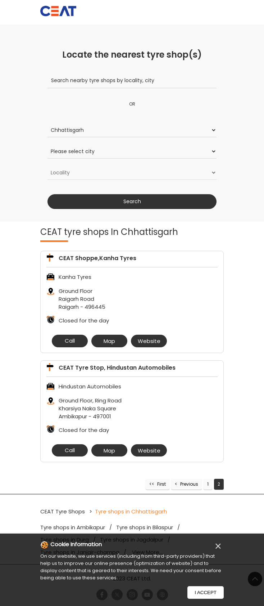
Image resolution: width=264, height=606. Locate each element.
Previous (189, 484)
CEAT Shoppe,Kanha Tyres (97, 258)
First (161, 484)
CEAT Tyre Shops (63, 511)
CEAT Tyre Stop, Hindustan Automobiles (117, 368)
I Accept (206, 592)
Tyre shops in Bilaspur (144, 527)
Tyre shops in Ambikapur (72, 527)
